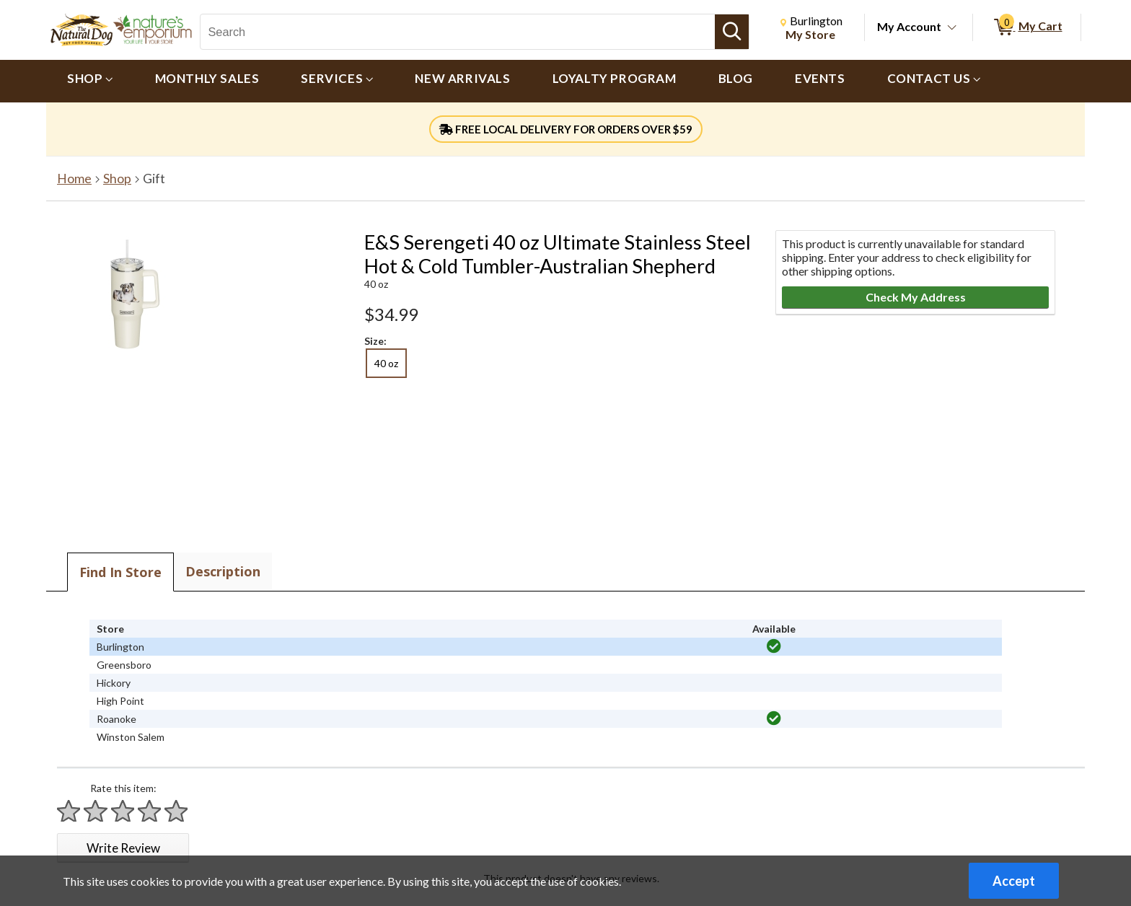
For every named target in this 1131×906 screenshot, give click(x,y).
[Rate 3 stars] (123, 811)
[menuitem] (90, 81)
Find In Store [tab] (120, 572)
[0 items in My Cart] (1026, 27)
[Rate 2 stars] (96, 811)
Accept (1014, 881)
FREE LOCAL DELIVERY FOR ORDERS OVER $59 (565, 129)
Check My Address (916, 297)
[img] (774, 646)
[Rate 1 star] (69, 811)
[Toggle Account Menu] (952, 28)
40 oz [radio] (386, 363)
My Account (909, 26)
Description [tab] (222, 571)
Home (74, 178)
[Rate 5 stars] (176, 811)
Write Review (123, 848)
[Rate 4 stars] (150, 811)
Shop (117, 178)
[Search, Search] (457, 31)
